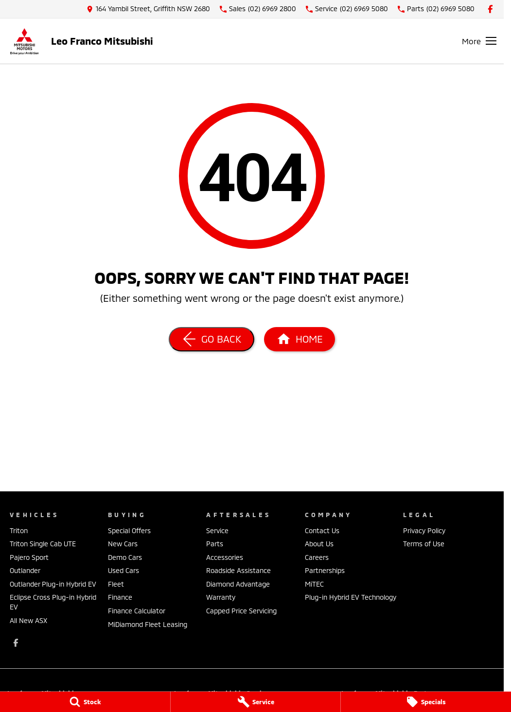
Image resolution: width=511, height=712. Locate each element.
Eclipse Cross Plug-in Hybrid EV (53, 602)
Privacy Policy (424, 530)
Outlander (25, 570)
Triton (19, 530)
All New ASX (28, 620)
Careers (317, 557)
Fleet (116, 584)
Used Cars (123, 570)
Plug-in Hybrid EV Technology (350, 597)
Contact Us (322, 530)
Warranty (220, 597)
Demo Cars (125, 557)
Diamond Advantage (238, 584)
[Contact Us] (148, 9)
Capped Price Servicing (241, 611)
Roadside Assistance (238, 570)
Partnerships (325, 570)
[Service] (256, 702)
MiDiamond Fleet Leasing (147, 624)
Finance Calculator (136, 611)
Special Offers (129, 530)
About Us (319, 543)
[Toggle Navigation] (479, 41)
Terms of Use (423, 543)
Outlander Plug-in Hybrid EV (53, 584)
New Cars (123, 543)
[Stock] (85, 702)
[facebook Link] (490, 9)
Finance (120, 597)
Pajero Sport (29, 557)
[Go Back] (211, 339)
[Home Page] (24, 41)
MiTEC (314, 584)
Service (217, 530)
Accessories (224, 557)
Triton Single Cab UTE (43, 543)
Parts (214, 543)
